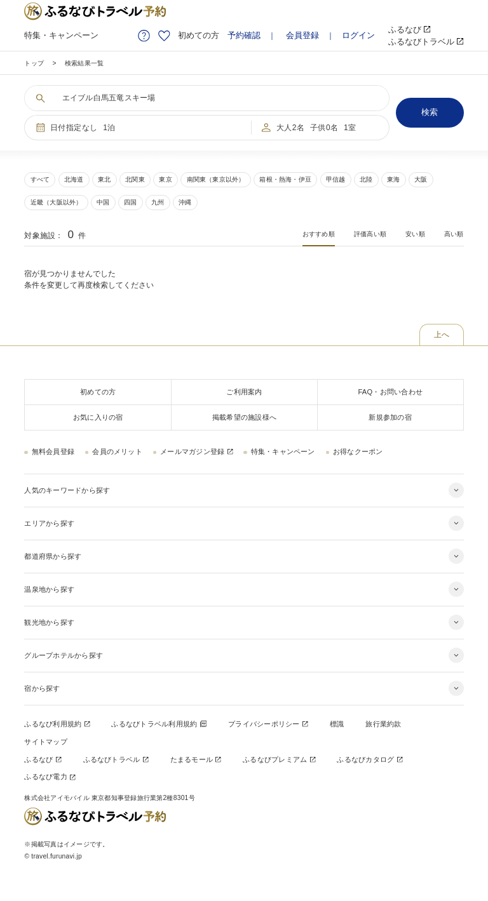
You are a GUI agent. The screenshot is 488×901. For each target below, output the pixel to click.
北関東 (135, 179)
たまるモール (195, 759)
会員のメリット (117, 451)
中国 (103, 202)
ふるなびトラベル (426, 41)
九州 (157, 202)
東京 (165, 179)
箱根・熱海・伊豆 (285, 179)
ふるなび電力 (49, 776)
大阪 (420, 179)
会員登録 (302, 35)
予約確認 (244, 35)
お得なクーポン (358, 451)
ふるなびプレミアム (279, 759)
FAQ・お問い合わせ (390, 392)
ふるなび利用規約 (57, 724)
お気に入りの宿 (98, 417)
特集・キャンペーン (61, 35)
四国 (130, 202)
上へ (441, 334)
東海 (393, 179)
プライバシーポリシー (268, 724)
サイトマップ (45, 741)
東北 (104, 179)
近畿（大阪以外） (56, 202)
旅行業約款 (383, 724)
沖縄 (185, 202)
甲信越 (336, 179)
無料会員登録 (53, 451)
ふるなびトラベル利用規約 (158, 724)
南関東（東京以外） (216, 179)
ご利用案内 (244, 392)
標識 (337, 724)
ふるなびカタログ (369, 759)
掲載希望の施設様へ (244, 417)
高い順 (454, 233)
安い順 (415, 233)
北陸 (366, 179)
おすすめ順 (318, 233)
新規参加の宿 (390, 417)
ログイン (358, 35)
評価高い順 (370, 233)
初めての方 (198, 35)
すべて (40, 179)
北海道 (74, 179)
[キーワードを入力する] (214, 98)
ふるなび (409, 29)
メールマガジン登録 (196, 451)
